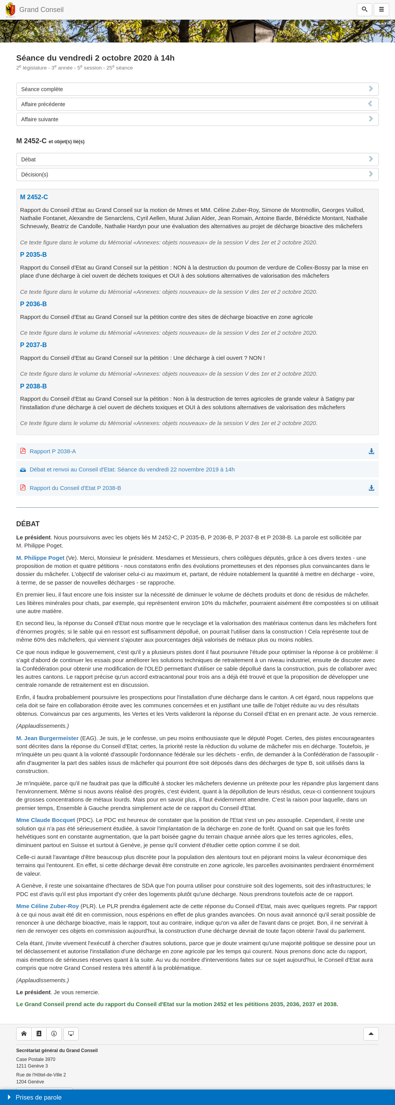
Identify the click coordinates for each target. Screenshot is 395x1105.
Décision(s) (34, 174)
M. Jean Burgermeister (47, 738)
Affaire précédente (43, 104)
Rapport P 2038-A (53, 451)
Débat (28, 159)
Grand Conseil (41, 10)
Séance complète (42, 89)
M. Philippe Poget (40, 557)
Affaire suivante (39, 119)
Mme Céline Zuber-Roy (47, 906)
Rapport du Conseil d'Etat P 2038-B (75, 488)
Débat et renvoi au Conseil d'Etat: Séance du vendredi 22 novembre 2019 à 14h (132, 469)
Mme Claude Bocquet (45, 820)
